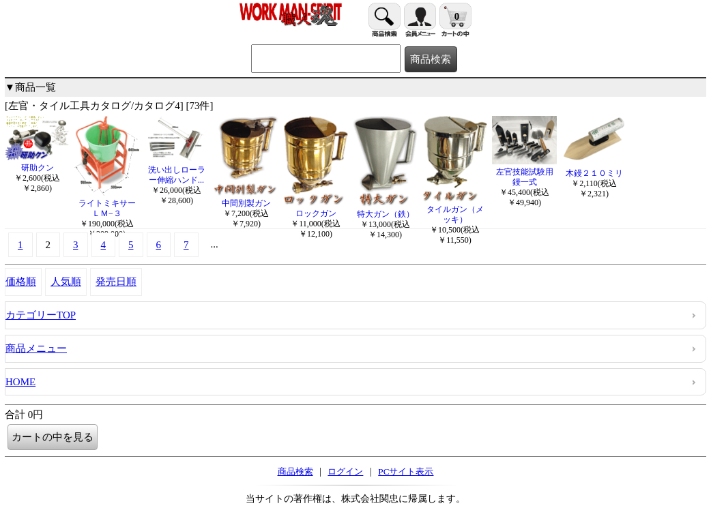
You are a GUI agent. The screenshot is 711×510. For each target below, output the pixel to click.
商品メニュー (36, 348)
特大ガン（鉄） (385, 209)
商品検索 (295, 471)
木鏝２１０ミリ (594, 168)
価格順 (20, 281)
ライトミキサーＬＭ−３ (106, 203)
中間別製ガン (246, 198)
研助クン (37, 162)
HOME (20, 381)
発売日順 (116, 281)
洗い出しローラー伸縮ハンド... (176, 170)
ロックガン (315, 208)
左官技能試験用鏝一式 (524, 172)
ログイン (345, 471)
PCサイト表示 (405, 471)
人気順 (65, 281)
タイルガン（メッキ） (454, 209)
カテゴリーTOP (40, 315)
